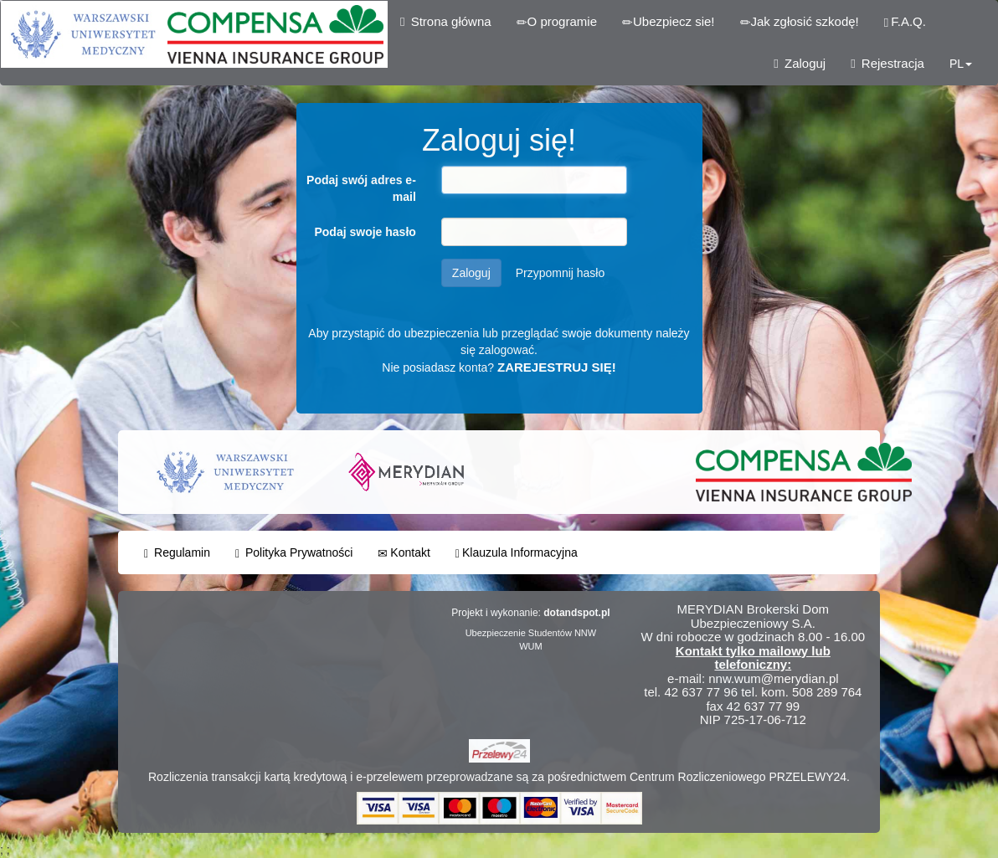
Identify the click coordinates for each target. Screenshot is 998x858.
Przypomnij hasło (560, 273)
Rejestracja (887, 63)
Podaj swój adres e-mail (361, 188)
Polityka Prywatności (293, 553)
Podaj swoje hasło (364, 232)
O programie (557, 21)
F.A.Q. (905, 21)
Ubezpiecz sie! (668, 21)
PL (960, 63)
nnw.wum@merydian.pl (773, 678)
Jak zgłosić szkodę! (799, 21)
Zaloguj (800, 63)
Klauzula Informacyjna (516, 553)
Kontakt (404, 553)
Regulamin (177, 553)
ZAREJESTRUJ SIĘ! (556, 367)
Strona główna (445, 21)
